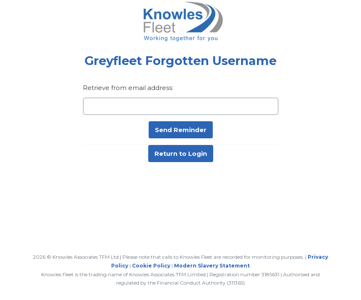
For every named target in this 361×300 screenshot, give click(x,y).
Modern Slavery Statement (212, 265)
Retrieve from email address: (128, 88)
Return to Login (180, 154)
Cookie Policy (151, 265)
